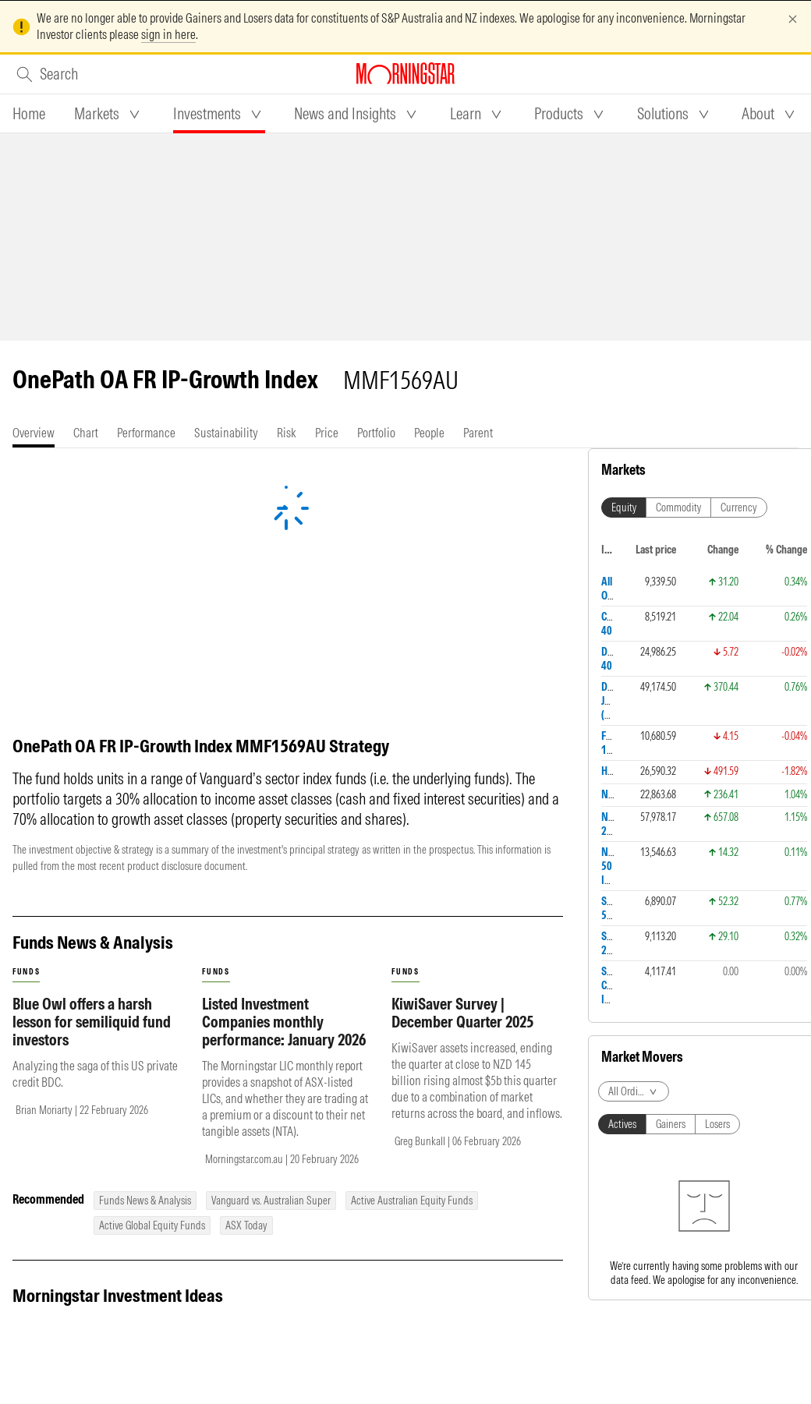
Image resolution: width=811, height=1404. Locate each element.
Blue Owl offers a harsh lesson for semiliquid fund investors (91, 1022)
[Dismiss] (793, 19)
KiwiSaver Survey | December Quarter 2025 (462, 1013)
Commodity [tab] (678, 507)
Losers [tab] (717, 1124)
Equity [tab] (623, 507)
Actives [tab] (622, 1124)
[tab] (28, 113)
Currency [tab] (739, 507)
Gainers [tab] (670, 1124)
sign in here (168, 34)
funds (26, 972)
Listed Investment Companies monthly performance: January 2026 (284, 1022)
